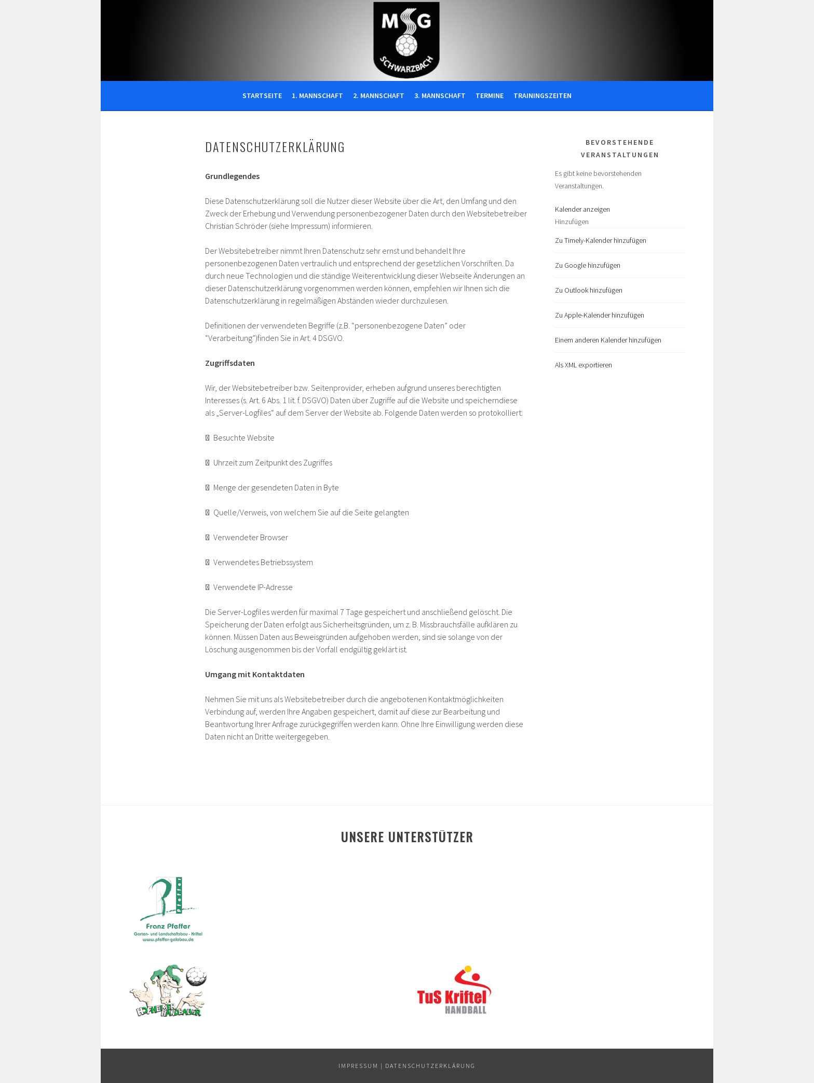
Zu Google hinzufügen (587, 265)
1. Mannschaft (317, 95)
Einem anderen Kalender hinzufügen (608, 340)
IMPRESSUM (358, 1066)
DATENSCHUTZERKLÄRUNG (430, 1066)
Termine (490, 95)
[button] (572, 221)
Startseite (262, 95)
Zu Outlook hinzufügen (588, 290)
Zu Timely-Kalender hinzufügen (600, 240)
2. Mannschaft (378, 95)
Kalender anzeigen (582, 209)
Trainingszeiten (542, 95)
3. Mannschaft (440, 95)
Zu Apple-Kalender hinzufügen (599, 315)
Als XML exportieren (583, 364)
